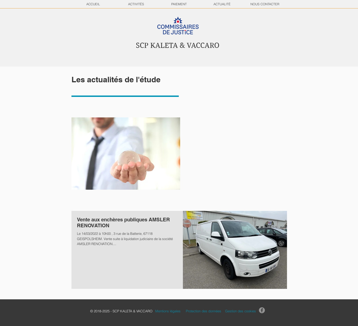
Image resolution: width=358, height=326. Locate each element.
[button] (136, 311)
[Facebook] (262, 310)
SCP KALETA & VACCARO (177, 45)
